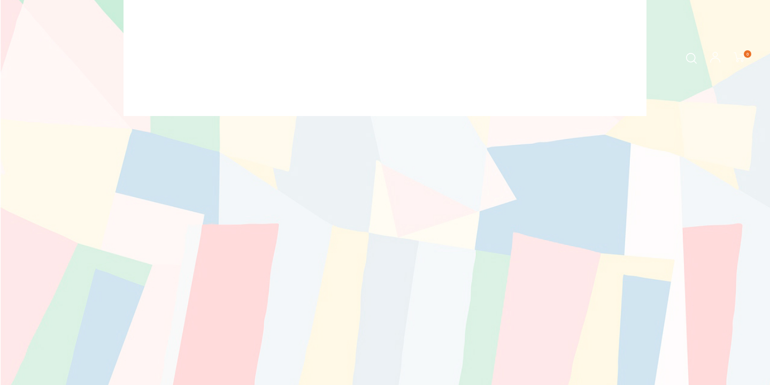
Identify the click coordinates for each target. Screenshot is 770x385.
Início (246, 58)
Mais (519, 58)
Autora (367, 58)
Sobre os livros (305, 58)
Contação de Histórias (443, 58)
